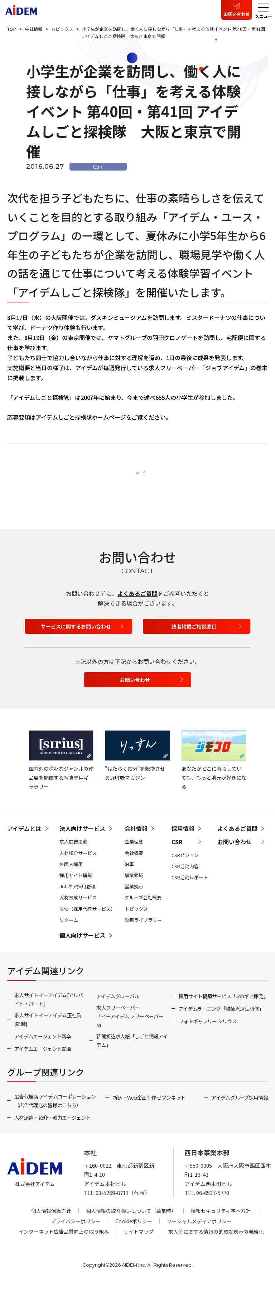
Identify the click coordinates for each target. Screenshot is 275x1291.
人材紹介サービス (78, 860)
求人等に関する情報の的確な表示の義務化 (216, 1239)
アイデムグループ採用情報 (239, 1105)
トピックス (136, 916)
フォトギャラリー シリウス (208, 1029)
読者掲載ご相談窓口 (194, 634)
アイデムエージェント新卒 (42, 1044)
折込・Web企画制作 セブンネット (149, 1105)
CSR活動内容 (185, 874)
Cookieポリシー (133, 1229)
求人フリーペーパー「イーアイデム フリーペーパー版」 (129, 1024)
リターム (68, 927)
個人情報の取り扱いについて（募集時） (131, 1218)
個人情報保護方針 (51, 1218)
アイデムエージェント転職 (42, 1057)
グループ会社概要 (143, 905)
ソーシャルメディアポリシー (199, 1229)
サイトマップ (139, 1239)
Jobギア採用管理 (77, 894)
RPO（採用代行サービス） (87, 916)
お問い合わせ (237, 14)
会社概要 (134, 860)
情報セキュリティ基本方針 (221, 1218)
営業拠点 (134, 894)
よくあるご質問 (137, 601)
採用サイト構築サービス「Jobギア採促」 (223, 1004)
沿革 (129, 872)
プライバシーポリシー (75, 1229)
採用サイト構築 (75, 883)
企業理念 (134, 849)
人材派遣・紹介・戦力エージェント (52, 1125)
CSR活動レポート (190, 885)
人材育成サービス (78, 905)
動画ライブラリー (143, 927)
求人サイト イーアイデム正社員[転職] (47, 1027)
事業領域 (134, 883)
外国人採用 (71, 872)
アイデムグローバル (117, 1004)
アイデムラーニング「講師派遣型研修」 (221, 1016)
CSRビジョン (185, 863)
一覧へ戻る (134, 474)
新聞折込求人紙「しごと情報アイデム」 (132, 1048)
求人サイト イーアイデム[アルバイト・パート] (48, 1007)
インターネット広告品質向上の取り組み (64, 1239)
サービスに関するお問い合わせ (76, 634)
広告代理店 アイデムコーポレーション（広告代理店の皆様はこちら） (55, 1109)
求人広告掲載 (73, 849)
